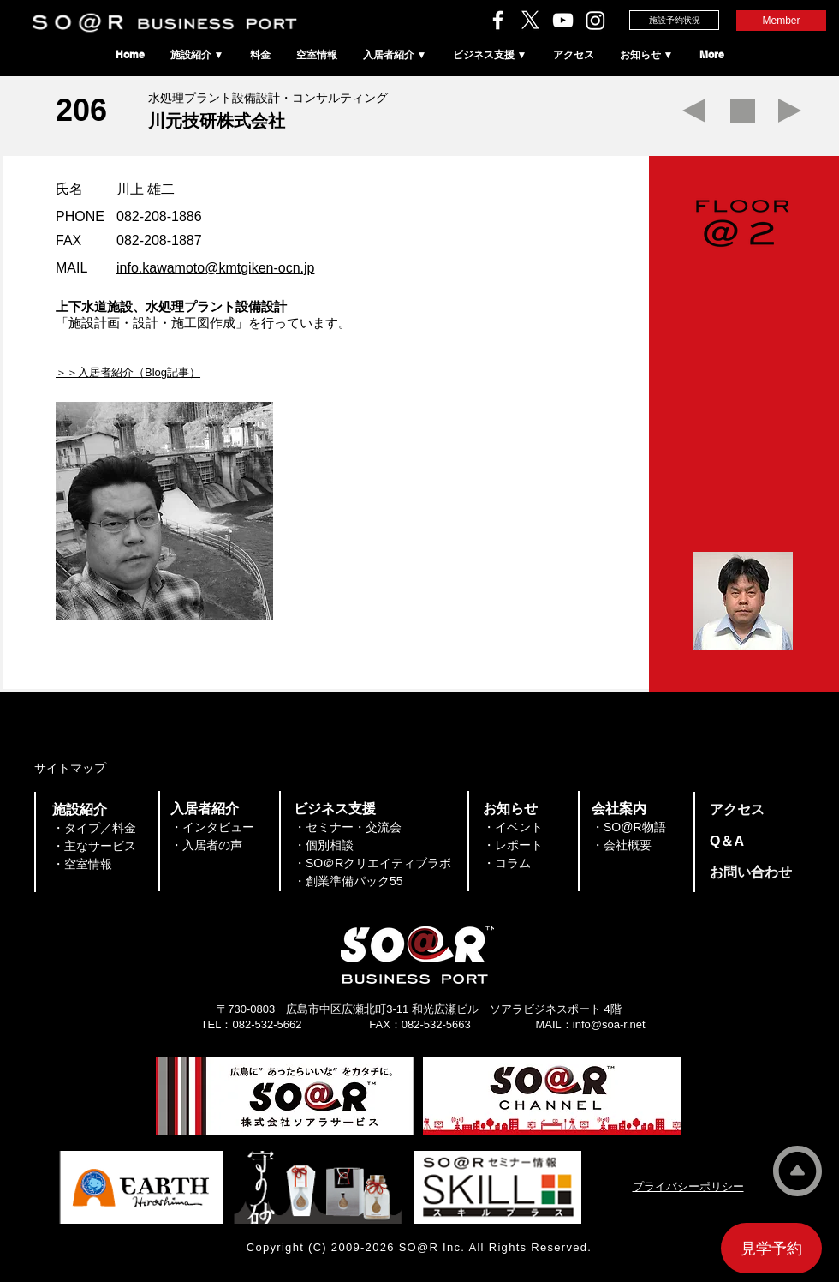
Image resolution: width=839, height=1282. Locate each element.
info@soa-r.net (609, 1024)
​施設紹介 (79, 809)
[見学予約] (771, 1248)
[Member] (781, 20)
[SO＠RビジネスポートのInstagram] (595, 20)
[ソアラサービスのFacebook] (497, 20)
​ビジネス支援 (335, 808)
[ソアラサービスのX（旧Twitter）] (530, 20)
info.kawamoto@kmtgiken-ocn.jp (215, 268)
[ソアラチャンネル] (562, 20)
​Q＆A (727, 841)
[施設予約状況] (674, 20)
